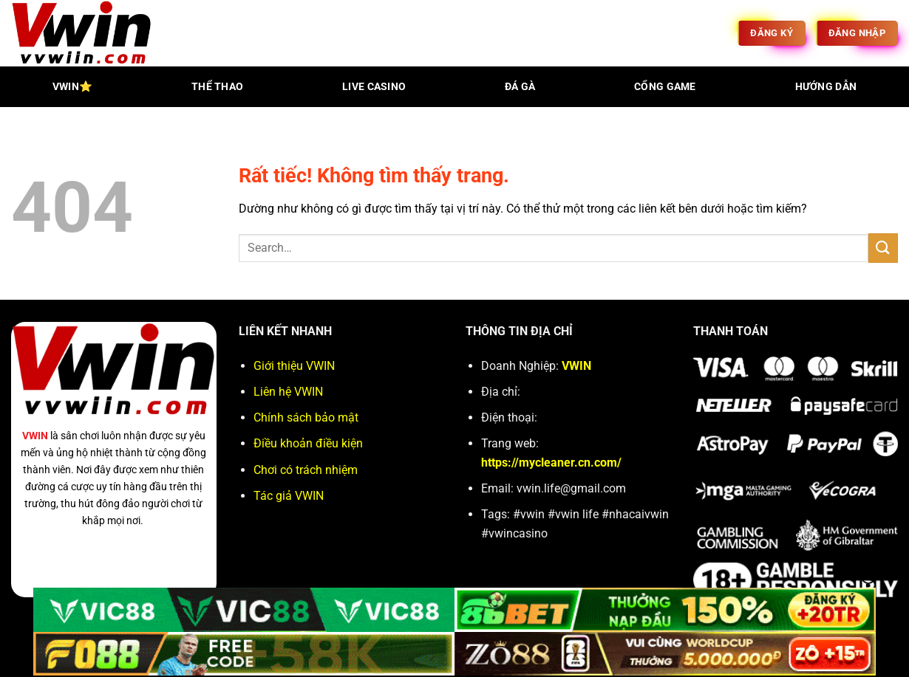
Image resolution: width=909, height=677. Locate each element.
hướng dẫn (826, 86)
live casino (374, 86)
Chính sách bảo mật (305, 417)
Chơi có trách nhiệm (305, 470)
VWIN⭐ (72, 86)
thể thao (217, 86)
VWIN (35, 436)
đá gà (520, 86)
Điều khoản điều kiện (308, 443)
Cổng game (665, 86)
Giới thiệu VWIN (294, 366)
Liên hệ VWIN (288, 392)
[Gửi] (883, 247)
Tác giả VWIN (288, 496)
